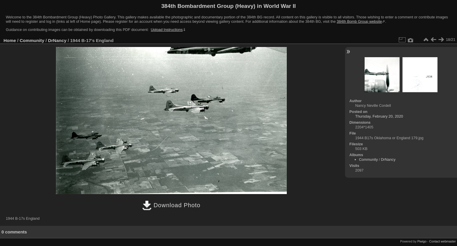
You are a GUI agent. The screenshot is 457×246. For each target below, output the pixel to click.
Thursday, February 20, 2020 (379, 116)
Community (32, 40)
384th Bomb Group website (359, 21)
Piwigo (421, 241)
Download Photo (171, 205)
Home (9, 40)
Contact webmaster (442, 241)
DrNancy (57, 40)
